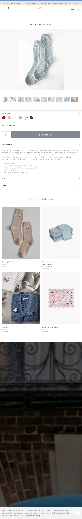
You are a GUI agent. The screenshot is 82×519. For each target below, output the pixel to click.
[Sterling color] (20, 117)
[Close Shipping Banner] (80, 3)
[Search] (8, 8)
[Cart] (78, 8)
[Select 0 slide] (20, 258)
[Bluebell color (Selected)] (25, 117)
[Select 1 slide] (22, 258)
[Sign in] (72, 8)
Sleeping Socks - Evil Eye (10, 262)
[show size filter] (41, 106)
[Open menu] (4, 8)
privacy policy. (35, 515)
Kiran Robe (5, 327)
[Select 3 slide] (64, 258)
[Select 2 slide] (62, 258)
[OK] (77, 513)
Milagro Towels (47, 262)
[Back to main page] (40, 8)
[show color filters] (41, 112)
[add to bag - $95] (45, 134)
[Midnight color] (31, 117)
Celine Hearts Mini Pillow (50, 327)
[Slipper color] (9, 117)
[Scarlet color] (3, 117)
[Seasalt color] (14, 117)
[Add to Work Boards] (41, 125)
